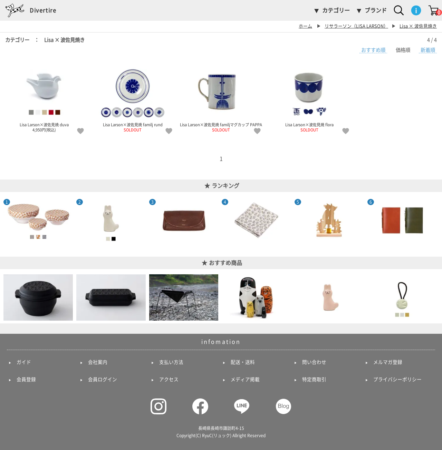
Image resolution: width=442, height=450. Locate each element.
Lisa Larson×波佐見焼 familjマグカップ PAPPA (221, 98)
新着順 (428, 50)
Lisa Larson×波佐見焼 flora (309, 98)
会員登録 (26, 379)
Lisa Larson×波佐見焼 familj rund (132, 98)
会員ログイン (102, 379)
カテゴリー (336, 10)
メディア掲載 (245, 379)
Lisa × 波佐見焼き (418, 26)
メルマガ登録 (387, 362)
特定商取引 (314, 379)
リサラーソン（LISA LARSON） (356, 26)
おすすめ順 (373, 50)
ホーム (305, 26)
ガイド (24, 362)
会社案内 (97, 362)
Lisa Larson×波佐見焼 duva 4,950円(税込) (44, 98)
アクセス (169, 379)
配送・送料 (243, 362)
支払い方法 (171, 362)
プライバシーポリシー (397, 379)
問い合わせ (314, 362)
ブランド (376, 10)
